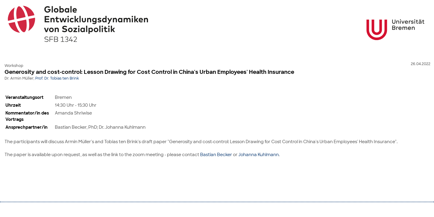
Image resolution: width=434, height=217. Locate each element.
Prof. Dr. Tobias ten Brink (57, 78)
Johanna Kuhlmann (258, 154)
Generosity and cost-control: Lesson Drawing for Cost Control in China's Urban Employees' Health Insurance (149, 72)
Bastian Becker (216, 154)
